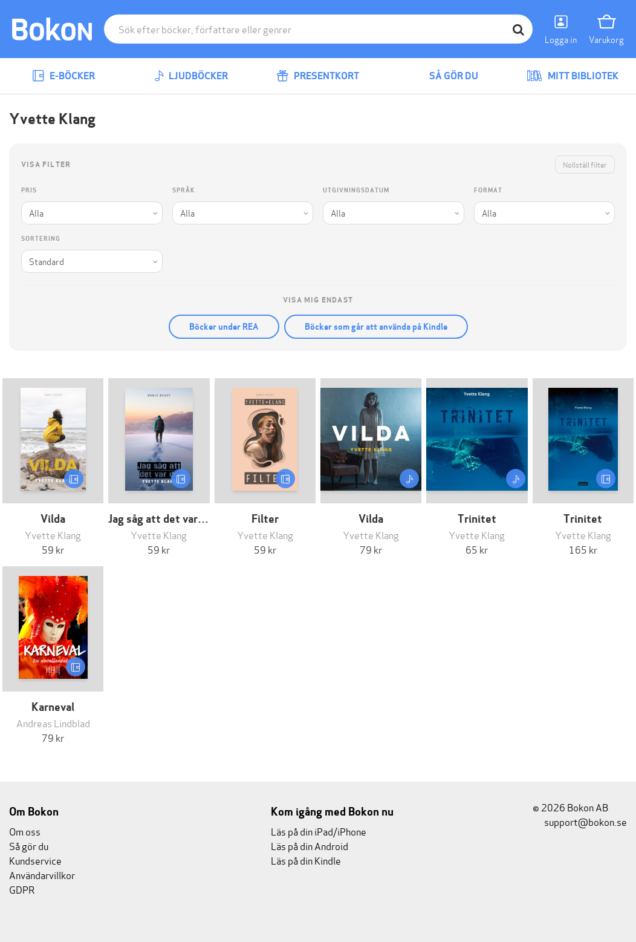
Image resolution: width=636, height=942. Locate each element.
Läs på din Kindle (306, 860)
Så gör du (445, 76)
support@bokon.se (580, 821)
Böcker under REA (224, 326)
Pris (29, 190)
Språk (183, 190)
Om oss (25, 831)
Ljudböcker (191, 76)
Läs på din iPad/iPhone (318, 831)
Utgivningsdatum (356, 190)
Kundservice (35, 860)
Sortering (40, 239)
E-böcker (63, 76)
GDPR (21, 889)
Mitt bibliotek (572, 76)
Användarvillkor (42, 874)
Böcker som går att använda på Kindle (376, 326)
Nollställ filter (585, 164)
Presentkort (317, 76)
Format (488, 190)
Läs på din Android (309, 845)
